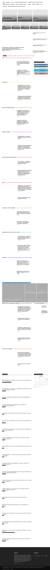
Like (46, 64)
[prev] (45, 55)
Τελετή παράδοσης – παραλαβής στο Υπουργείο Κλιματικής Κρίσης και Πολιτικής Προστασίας (21, 55)
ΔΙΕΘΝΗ (3, 482)
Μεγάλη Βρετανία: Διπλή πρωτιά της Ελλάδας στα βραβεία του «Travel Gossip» (23, 272)
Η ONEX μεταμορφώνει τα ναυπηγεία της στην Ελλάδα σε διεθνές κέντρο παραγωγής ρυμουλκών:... (15, 489)
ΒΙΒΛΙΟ (3, 515)
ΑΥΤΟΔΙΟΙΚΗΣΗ (5, 6)
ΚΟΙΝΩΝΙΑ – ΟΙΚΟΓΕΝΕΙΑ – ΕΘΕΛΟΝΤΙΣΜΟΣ (9, 4)
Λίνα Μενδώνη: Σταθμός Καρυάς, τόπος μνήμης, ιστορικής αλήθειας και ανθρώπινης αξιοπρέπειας (23, 222)
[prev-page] (2, 78)
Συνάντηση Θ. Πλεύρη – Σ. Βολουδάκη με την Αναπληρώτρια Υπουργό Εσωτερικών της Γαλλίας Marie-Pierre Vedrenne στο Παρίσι (24, 237)
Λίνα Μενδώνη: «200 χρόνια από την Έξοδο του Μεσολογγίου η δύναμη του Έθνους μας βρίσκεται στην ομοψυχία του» (40, 39)
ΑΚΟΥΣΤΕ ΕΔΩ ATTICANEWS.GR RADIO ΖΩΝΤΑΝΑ (45, 311)
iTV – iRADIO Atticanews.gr (44, 306)
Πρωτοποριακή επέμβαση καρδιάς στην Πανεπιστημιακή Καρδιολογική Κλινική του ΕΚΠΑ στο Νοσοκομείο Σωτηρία (23, 63)
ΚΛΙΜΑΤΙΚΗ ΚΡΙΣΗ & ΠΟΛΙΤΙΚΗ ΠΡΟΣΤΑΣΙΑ (21, 2)
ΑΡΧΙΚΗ (4, 2)
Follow (46, 66)
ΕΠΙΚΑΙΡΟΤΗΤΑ (8, 2)
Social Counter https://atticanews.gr (39, 62)
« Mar (35, 387)
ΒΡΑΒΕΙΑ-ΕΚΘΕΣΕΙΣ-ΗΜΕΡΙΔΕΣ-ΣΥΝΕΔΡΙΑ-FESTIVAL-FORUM (16, 6)
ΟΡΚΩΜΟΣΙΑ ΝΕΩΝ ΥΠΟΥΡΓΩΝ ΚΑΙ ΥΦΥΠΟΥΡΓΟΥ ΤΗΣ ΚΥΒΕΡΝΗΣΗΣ (24, 319)
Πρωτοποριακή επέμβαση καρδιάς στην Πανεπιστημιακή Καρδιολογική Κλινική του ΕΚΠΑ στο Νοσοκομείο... (16, 472)
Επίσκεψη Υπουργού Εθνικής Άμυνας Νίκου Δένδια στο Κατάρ (24, 198)
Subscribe (46, 73)
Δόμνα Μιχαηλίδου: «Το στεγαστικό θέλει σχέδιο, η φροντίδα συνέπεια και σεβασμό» (24, 137)
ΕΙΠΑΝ (29, 301)
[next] (46, 55)
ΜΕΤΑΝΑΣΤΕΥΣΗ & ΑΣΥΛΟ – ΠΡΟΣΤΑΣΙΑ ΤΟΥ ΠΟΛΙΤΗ (35, 2)
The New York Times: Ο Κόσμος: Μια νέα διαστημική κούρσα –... (15, 497)
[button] (39, 0)
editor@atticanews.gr (20, 563)
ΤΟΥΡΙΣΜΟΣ (29, 4)
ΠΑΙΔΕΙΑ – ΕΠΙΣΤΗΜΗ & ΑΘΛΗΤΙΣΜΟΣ (21, 4)
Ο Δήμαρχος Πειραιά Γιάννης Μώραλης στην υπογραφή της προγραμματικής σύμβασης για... (14, 405)
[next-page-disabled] (35, 316)
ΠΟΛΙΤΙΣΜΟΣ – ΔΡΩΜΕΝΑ (35, 4)
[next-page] (4, 78)
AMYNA (13, 2)
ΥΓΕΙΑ (41, 4)
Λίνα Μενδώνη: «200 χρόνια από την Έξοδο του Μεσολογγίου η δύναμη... (17, 413)
